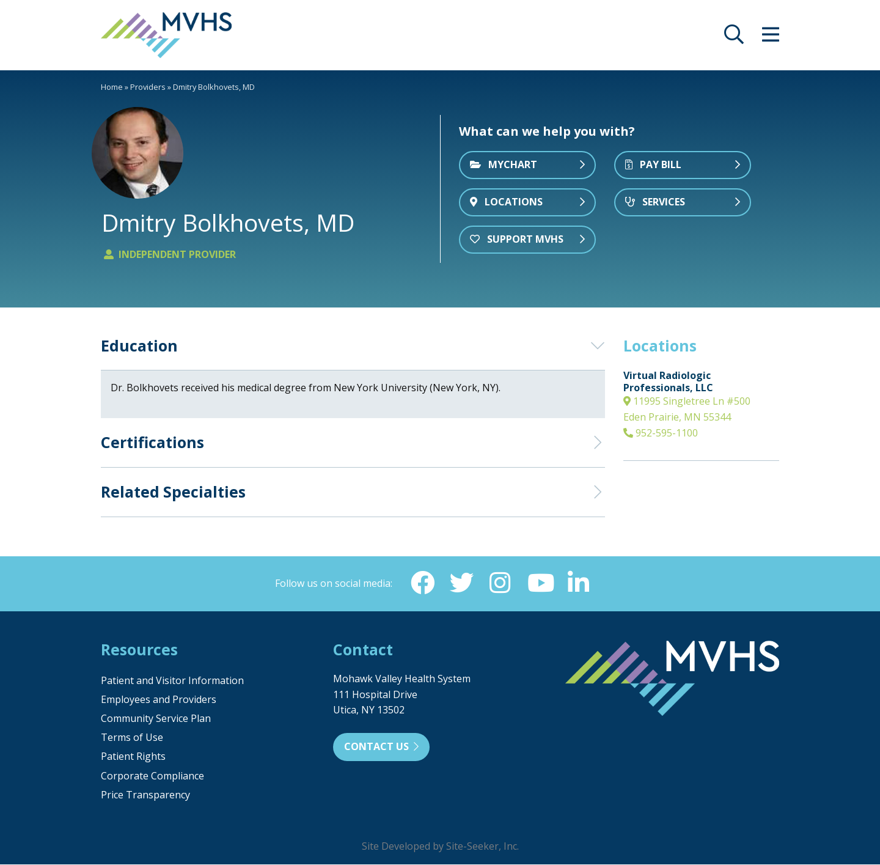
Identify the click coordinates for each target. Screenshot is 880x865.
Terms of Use (132, 738)
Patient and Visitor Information (172, 681)
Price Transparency (145, 795)
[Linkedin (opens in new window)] (578, 583)
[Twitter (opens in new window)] (461, 583)
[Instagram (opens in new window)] (500, 583)
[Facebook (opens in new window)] (422, 583)
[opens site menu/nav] (770, 38)
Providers (148, 86)
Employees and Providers (158, 700)
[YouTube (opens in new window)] (539, 583)
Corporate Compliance (152, 776)
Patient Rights (133, 757)
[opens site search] (734, 38)
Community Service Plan (156, 719)
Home (112, 86)
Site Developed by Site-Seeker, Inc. (440, 846)
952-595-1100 (660, 433)
